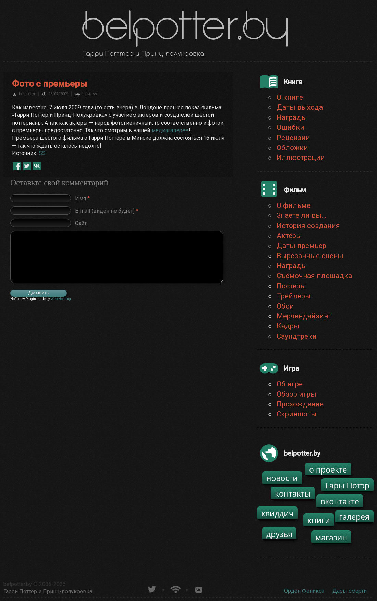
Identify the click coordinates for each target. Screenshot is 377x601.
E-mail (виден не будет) (106, 211)
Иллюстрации (301, 157)
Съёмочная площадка (314, 276)
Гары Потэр (347, 485)
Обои (285, 306)
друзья (279, 533)
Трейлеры (294, 296)
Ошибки (290, 127)
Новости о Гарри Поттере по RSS (175, 588)
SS (42, 153)
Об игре (290, 384)
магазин (331, 537)
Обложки (292, 147)
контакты (293, 493)
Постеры (291, 286)
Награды (292, 117)
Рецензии (293, 138)
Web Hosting (61, 299)
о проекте (328, 469)
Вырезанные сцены (310, 256)
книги (318, 520)
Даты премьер (301, 245)
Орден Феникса (304, 591)
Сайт (81, 223)
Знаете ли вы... (302, 215)
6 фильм (89, 93)
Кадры (288, 326)
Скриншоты (297, 414)
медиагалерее (169, 130)
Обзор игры (296, 394)
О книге (290, 97)
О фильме (294, 205)
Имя (82, 198)
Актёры (289, 235)
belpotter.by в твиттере (151, 588)
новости (282, 478)
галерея (354, 516)
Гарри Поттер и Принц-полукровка (47, 591)
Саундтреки (297, 336)
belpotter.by (17, 584)
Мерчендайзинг (304, 316)
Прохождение (300, 404)
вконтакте (339, 501)
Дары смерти (349, 591)
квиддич (277, 513)
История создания (308, 226)
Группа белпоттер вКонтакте (198, 588)
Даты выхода (300, 107)
